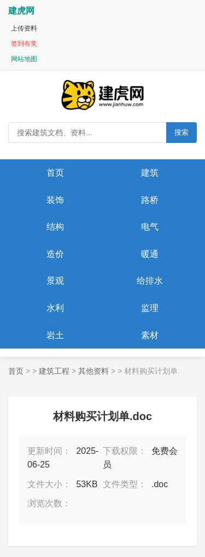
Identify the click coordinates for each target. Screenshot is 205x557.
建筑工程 (54, 371)
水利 (55, 308)
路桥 (150, 200)
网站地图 (24, 59)
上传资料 (24, 28)
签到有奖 (24, 43)
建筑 (150, 172)
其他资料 (93, 371)
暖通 (150, 254)
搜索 (181, 132)
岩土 (55, 335)
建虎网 (21, 10)
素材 (150, 335)
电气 (150, 226)
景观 (55, 280)
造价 (55, 254)
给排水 (150, 280)
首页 (55, 172)
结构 (55, 226)
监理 (150, 308)
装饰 (55, 200)
